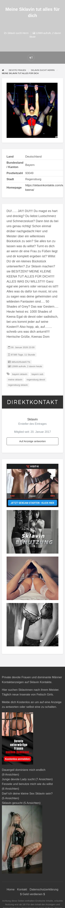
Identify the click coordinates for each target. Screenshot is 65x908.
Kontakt (22, 889)
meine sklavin (15, 379)
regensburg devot (36, 379)
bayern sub (37, 374)
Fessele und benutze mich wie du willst (27, 784)
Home (11, 889)
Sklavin (32, 419)
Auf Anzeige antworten (32, 441)
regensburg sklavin (18, 385)
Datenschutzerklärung (44, 889)
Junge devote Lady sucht (18, 779)
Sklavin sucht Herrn (17, 33)
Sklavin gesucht (12, 803)
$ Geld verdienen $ (32, 894)
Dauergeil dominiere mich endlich (23, 770)
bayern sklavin (19, 374)
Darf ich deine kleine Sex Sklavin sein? (27, 793)
